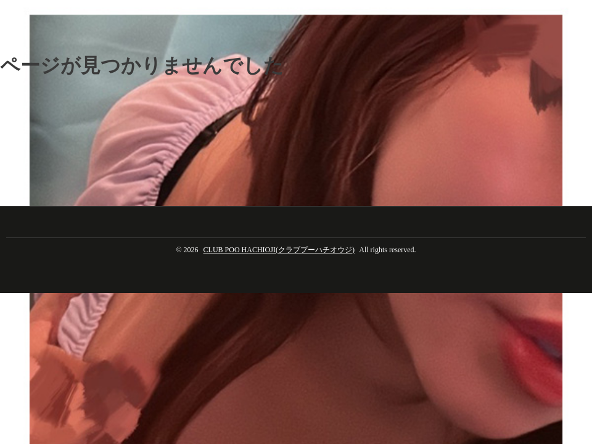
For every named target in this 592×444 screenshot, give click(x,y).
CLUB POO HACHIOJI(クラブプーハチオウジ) (279, 249)
